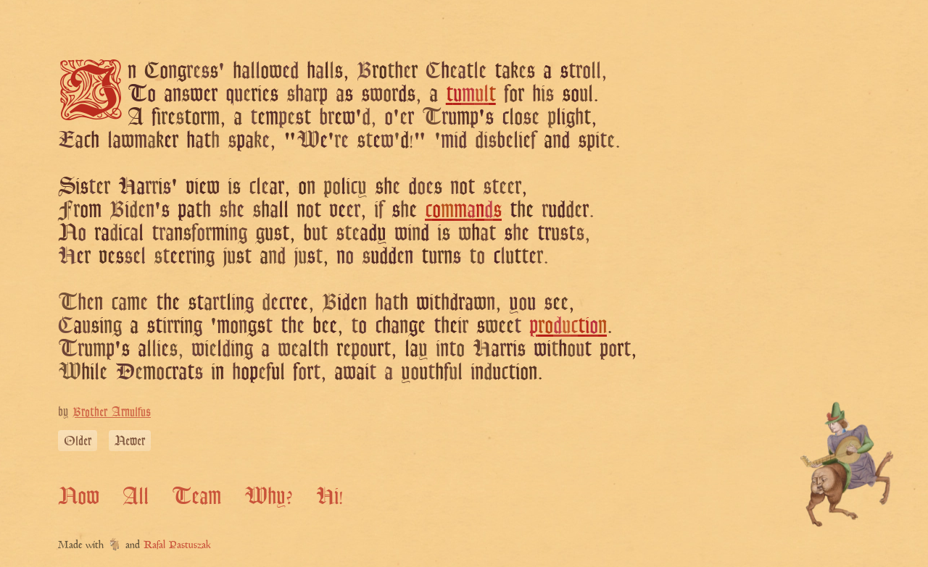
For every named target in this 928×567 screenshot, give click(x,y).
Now (78, 495)
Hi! (329, 495)
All (136, 495)
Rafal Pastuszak (177, 546)
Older (77, 440)
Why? (268, 495)
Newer (130, 440)
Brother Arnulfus (111, 411)
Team (196, 495)
